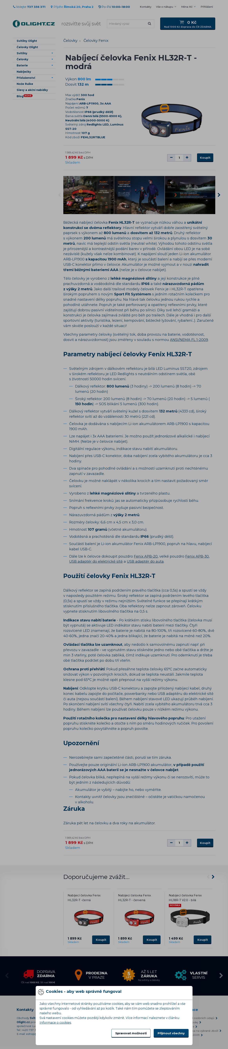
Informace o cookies (55, 1022)
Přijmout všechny (171, 1033)
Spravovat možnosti (131, 1033)
